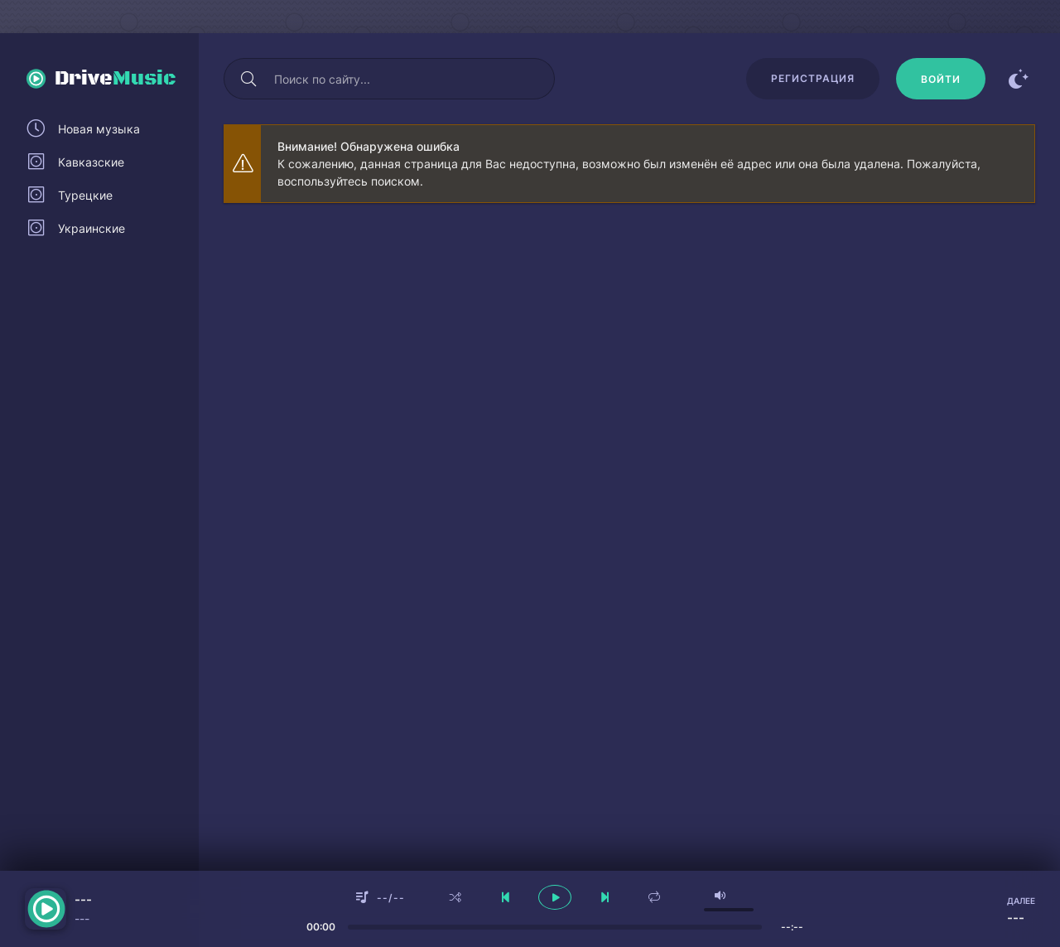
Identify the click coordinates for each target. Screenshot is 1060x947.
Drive (115, 79)
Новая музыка (99, 129)
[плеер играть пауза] (554, 897)
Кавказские (91, 162)
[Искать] (248, 78)
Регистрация (813, 78)
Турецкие (85, 195)
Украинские (91, 228)
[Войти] (940, 78)
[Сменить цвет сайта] (1018, 78)
